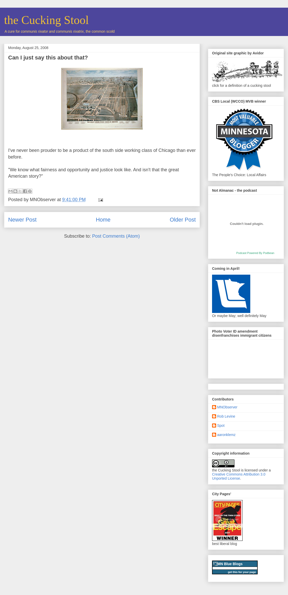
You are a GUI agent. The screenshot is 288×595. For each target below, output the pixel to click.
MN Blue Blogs (230, 564)
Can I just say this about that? (48, 57)
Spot (221, 425)
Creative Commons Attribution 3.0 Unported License (238, 476)
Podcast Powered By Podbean (255, 252)
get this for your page (242, 572)
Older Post (183, 219)
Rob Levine (226, 416)
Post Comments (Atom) (116, 236)
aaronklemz (226, 435)
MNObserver (227, 407)
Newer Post (22, 219)
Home (103, 219)
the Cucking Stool (46, 20)
